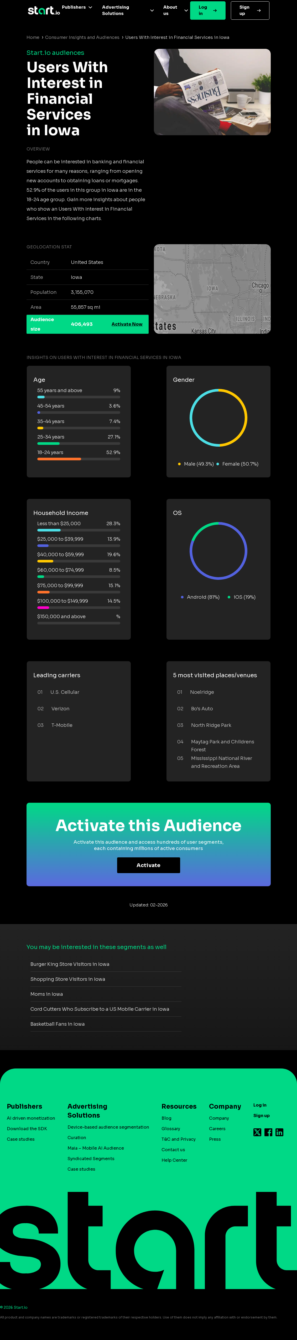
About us (170, 10)
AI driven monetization (31, 1118)
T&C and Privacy (178, 1139)
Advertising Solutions (115, 10)
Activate (148, 865)
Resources (176, 1106)
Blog (166, 1118)
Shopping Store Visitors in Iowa (67, 979)
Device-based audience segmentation (108, 1127)
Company (222, 1106)
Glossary (170, 1129)
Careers (217, 1129)
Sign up (244, 10)
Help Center (174, 1160)
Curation (76, 1137)
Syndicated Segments (90, 1158)
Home (33, 37)
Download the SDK (27, 1129)
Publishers (74, 7)
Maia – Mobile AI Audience (95, 1148)
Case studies (21, 1139)
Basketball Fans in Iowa (57, 1024)
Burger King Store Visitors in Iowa (70, 964)
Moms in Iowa (46, 994)
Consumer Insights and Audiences (82, 37)
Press (215, 1139)
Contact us (173, 1150)
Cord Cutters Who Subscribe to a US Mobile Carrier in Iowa (99, 1009)
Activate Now (127, 324)
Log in (203, 10)
